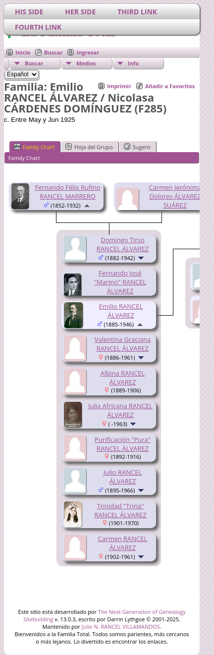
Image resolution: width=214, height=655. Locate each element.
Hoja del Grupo (89, 147)
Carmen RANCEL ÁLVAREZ (123, 543)
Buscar (53, 52)
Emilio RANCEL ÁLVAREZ (121, 311)
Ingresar (87, 52)
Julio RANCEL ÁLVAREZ (123, 477)
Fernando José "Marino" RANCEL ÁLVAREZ (120, 282)
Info (133, 63)
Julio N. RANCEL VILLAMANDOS (121, 626)
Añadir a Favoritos (170, 86)
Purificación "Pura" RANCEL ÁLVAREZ (123, 444)
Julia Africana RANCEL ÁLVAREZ (120, 410)
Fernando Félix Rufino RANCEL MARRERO (68, 192)
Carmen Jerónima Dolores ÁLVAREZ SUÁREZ (175, 196)
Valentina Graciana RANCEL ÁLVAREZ (123, 344)
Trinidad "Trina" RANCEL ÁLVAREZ (120, 510)
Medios (86, 63)
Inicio (22, 52)
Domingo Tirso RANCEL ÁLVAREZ (123, 244)
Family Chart (34, 147)
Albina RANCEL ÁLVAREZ (123, 377)
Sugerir (137, 147)
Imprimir (119, 86)
